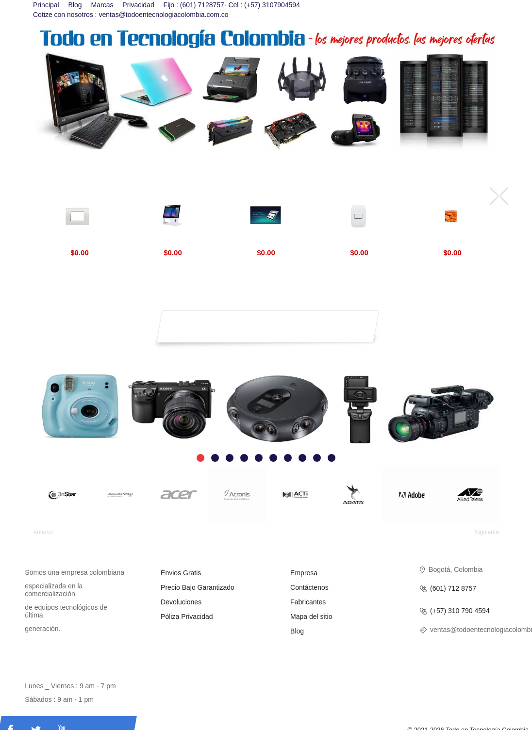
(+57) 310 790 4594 (460, 611)
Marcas (102, 5)
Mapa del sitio (311, 616)
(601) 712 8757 (453, 588)
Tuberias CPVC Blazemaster (453, 241)
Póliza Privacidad (187, 616)
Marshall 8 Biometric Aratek (266, 241)
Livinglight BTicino (80, 241)
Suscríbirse (366, 318)
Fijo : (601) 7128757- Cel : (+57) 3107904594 (232, 5)
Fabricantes (308, 602)
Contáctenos (309, 587)
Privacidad (138, 5)
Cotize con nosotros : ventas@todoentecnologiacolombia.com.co (131, 14)
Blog (75, 5)
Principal (46, 5)
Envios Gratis (181, 573)
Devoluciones (181, 602)
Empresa (303, 573)
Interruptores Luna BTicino (359, 241)
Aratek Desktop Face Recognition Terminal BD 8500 (173, 241)
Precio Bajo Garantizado (197, 587)
